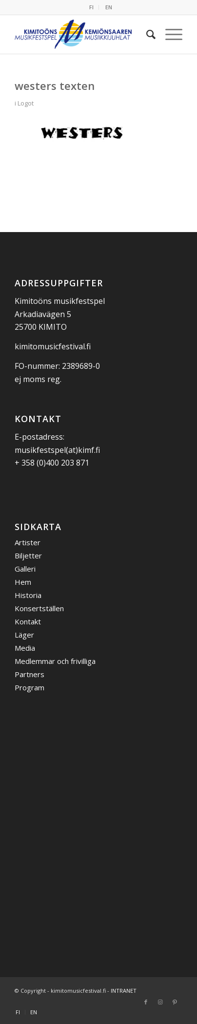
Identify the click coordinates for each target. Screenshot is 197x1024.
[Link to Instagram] (160, 1002)
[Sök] (146, 34)
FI (91, 7)
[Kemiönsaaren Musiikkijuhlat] (82, 34)
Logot (26, 103)
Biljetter (28, 555)
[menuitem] (91, 7)
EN (108, 7)
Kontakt (28, 621)
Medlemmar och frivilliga (55, 661)
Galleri (25, 569)
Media (25, 648)
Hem (23, 582)
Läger (24, 635)
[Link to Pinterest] (175, 1002)
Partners (29, 674)
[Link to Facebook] (145, 1002)
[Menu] (169, 34)
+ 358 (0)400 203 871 (52, 462)
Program (29, 687)
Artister (27, 542)
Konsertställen (39, 608)
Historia (28, 595)
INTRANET (124, 990)
